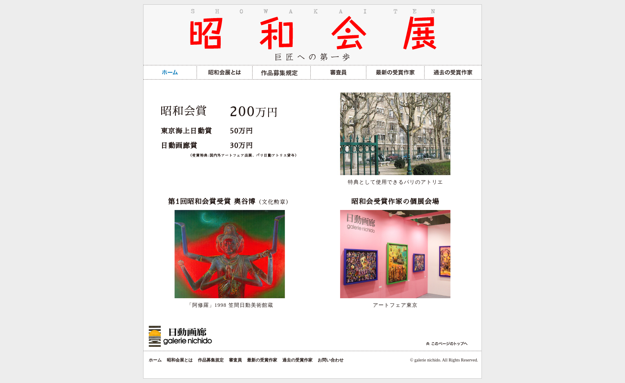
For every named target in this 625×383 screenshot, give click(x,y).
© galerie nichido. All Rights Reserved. (444, 360)
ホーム (155, 360)
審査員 (235, 360)
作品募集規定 (211, 360)
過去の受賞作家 (297, 360)
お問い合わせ (331, 360)
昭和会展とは (180, 360)
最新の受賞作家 (262, 360)
